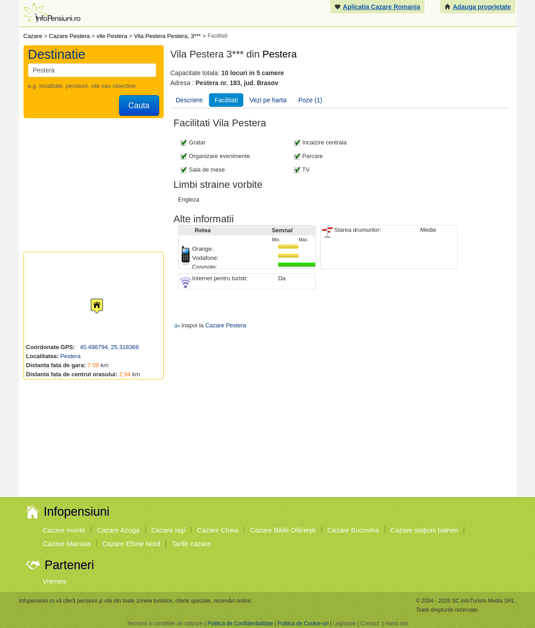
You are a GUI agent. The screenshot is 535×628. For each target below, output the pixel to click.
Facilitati (225, 100)
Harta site (396, 623)
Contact (369, 623)
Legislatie (344, 623)
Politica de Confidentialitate (240, 623)
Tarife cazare (191, 543)
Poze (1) (310, 100)
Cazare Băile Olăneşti (283, 530)
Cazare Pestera (225, 325)
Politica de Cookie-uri (302, 623)
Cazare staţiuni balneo (424, 530)
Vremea (54, 581)
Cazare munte (64, 530)
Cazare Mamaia (67, 543)
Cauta (139, 105)
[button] (89, 297)
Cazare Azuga (118, 530)
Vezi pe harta (268, 100)
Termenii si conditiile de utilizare (165, 623)
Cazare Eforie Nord (131, 543)
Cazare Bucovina (353, 530)
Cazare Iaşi (168, 530)
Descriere (189, 100)
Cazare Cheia (218, 530)
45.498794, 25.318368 (108, 347)
